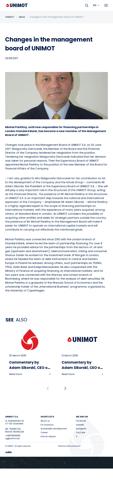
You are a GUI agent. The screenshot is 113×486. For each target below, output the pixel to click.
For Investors (47, 424)
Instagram (81, 428)
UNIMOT (9, 17)
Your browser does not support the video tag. (56, 463)
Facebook (81, 420)
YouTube (80, 432)
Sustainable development (54, 428)
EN (96, 5)
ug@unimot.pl (12, 438)
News (22, 17)
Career (44, 432)
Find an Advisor (48, 436)
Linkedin (80, 424)
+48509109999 (12, 435)
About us (45, 420)
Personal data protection (69, 446)
